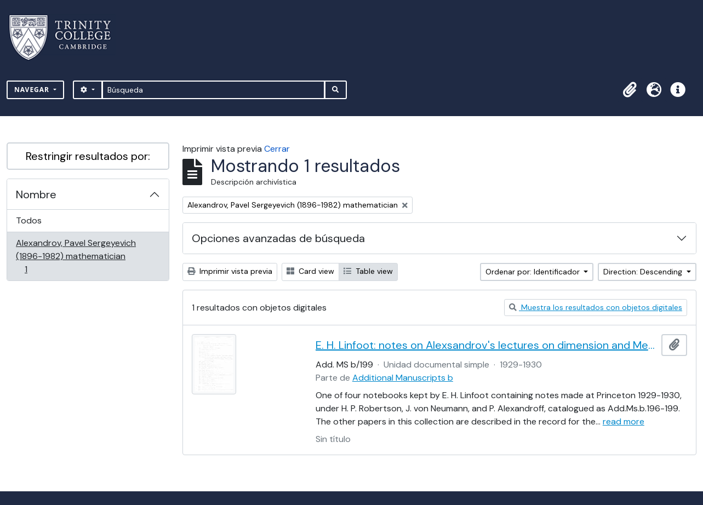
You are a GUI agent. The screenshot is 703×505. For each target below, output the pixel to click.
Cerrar (277, 148)
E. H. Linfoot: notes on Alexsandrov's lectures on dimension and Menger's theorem (486, 345)
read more (623, 421)
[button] (630, 90)
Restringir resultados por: (88, 156)
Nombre (36, 194)
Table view (368, 271)
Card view (310, 271)
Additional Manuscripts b (402, 377)
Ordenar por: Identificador (533, 272)
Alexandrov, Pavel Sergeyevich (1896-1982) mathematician (75, 256)
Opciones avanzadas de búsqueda (278, 238)
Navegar (33, 89)
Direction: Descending (643, 272)
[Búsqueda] (213, 90)
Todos (29, 220)
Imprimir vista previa (229, 271)
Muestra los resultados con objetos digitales (595, 307)
